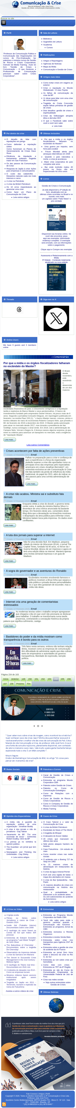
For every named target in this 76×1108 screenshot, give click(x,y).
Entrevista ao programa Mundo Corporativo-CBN (58, 781)
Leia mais (58, 126)
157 (5, 684)
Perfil (48, 1094)
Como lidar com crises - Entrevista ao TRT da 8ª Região (58, 966)
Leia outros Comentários (38, 445)
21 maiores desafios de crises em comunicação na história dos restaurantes (58, 887)
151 (36, 679)
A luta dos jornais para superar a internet (30, 535)
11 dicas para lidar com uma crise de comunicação (58, 99)
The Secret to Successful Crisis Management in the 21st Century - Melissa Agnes (21, 959)
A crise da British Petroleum (18, 184)
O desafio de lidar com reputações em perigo (21, 140)
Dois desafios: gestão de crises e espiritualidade (58, 111)
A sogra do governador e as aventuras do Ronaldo (36, 570)
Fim (28, 684)
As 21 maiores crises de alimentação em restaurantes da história (58, 866)
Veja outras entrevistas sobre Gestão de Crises (58, 983)
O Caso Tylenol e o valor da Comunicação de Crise (58, 823)
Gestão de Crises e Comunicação (56, 186)
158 (11, 684)
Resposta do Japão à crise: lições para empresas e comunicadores (21, 170)
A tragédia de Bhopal (52, 833)
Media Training (49, 809)
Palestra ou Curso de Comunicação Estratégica (58, 789)
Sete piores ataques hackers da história (58, 845)
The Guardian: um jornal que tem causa (21, 848)
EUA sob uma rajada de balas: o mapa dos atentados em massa (58, 876)
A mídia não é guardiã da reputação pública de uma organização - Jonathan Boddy (21, 824)
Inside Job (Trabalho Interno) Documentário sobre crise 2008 (21, 926)
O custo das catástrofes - (21, 174)
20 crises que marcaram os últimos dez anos (58, 840)
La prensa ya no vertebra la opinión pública (21, 843)
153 (49, 679)
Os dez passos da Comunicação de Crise (21, 164)
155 (62, 679)
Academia (47, 45)
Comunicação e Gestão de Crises (57, 69)
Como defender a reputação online (21, 145)
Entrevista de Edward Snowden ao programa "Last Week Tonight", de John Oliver (21, 940)
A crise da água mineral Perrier (56, 872)
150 (30, 679)
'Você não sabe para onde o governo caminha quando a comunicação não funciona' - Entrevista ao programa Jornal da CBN (58, 924)
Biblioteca (47, 39)
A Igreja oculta (12, 915)
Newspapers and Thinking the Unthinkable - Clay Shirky (21, 853)
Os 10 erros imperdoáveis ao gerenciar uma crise (21, 188)
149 (23, 679)
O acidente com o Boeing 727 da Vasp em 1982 (58, 860)
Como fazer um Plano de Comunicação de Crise (21, 193)
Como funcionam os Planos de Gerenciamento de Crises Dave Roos (21, 151)
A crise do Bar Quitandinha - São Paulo (58, 881)
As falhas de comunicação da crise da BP (58, 94)
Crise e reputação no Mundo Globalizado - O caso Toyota (58, 89)
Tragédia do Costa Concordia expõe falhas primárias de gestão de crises (58, 105)
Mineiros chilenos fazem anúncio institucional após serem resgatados (21, 977)
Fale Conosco (31, 1094)
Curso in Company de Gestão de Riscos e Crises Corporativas (58, 805)
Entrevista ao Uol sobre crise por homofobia (58, 961)
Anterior (15, 679)
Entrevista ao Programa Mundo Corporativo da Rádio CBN (58, 916)
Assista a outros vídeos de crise (19, 991)
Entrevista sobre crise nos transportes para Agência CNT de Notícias (58, 942)
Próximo (20, 684)
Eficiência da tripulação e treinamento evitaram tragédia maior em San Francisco (21, 158)
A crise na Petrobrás (15, 181)
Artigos (41, 1094)
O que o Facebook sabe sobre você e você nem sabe (58, 122)
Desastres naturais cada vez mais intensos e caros (21, 177)
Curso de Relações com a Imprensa (58, 794)
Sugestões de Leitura (52, 42)
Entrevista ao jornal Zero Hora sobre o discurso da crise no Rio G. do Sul (58, 954)
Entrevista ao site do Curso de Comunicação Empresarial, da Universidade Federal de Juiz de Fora (58, 973)
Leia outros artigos (21, 197)
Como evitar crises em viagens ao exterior (58, 84)
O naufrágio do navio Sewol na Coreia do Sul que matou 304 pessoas (21, 932)
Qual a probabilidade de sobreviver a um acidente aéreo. (58, 893)
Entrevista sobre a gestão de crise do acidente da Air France (58, 948)
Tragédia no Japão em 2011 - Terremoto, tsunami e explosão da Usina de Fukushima (21, 984)
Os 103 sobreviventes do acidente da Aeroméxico (58, 898)
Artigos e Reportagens (53, 61)
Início (5, 679)
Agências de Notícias (52, 64)
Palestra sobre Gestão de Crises (57, 785)
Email (34, 454)
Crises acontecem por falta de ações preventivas (35, 450)
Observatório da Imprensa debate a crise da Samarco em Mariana (21, 953)
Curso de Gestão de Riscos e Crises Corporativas (58, 799)
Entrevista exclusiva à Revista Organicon (58, 933)
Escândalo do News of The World (57, 830)
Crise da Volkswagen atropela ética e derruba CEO (58, 117)
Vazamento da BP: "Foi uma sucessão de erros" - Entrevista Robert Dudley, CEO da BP (21, 836)
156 (69, 679)
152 (43, 679)
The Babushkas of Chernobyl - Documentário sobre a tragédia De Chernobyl (21, 947)
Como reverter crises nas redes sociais (58, 855)
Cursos (49, 47)
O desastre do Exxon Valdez (55, 836)
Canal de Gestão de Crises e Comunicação (58, 776)
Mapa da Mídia (49, 67)
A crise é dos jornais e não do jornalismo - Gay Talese (21, 830)
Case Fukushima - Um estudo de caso (58, 850)
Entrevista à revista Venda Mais (56, 937)
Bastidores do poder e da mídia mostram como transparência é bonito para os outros (33, 638)
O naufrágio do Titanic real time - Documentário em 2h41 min (21, 966)
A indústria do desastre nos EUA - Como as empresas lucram (21, 971)
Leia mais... (10, 440)
